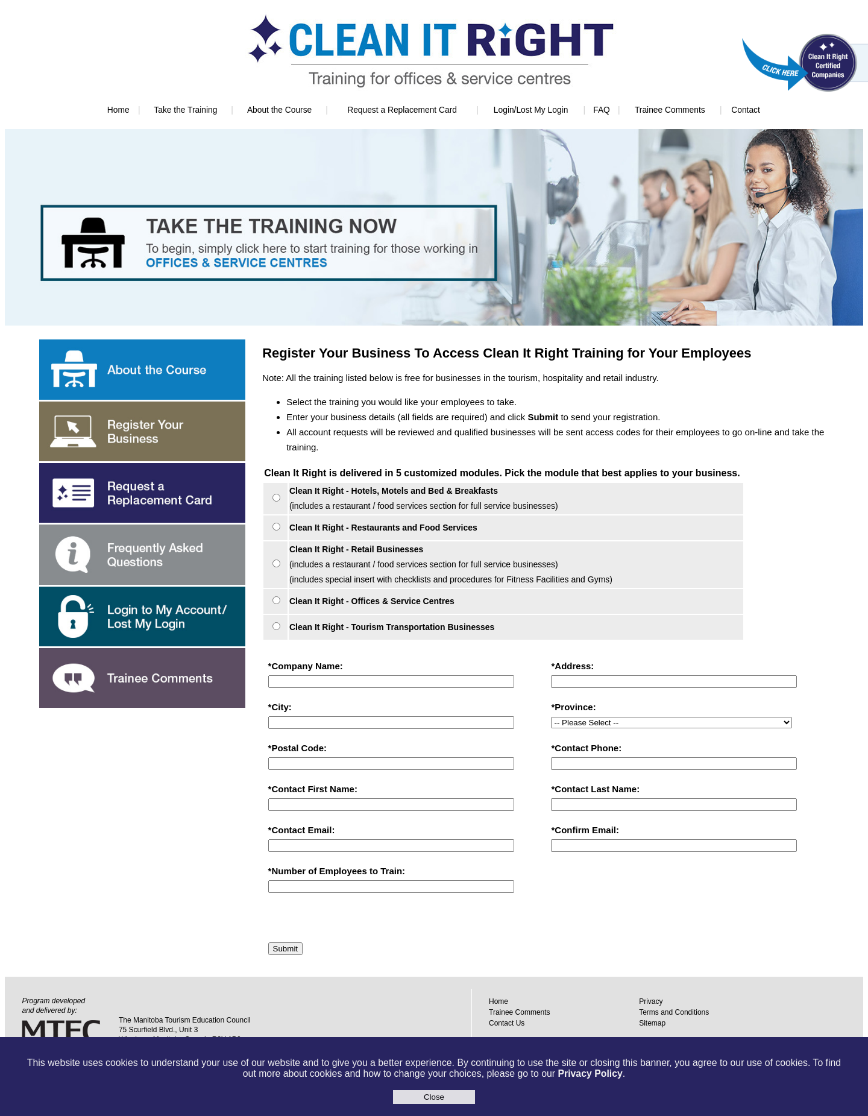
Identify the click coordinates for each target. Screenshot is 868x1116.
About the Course (279, 110)
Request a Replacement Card (402, 110)
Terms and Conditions (674, 1012)
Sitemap (652, 1023)
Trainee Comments (670, 110)
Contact (745, 110)
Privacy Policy (590, 1073)
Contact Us (506, 1023)
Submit (285, 948)
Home (118, 110)
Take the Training (185, 110)
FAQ (601, 110)
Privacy (650, 1001)
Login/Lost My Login (531, 110)
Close (434, 1097)
